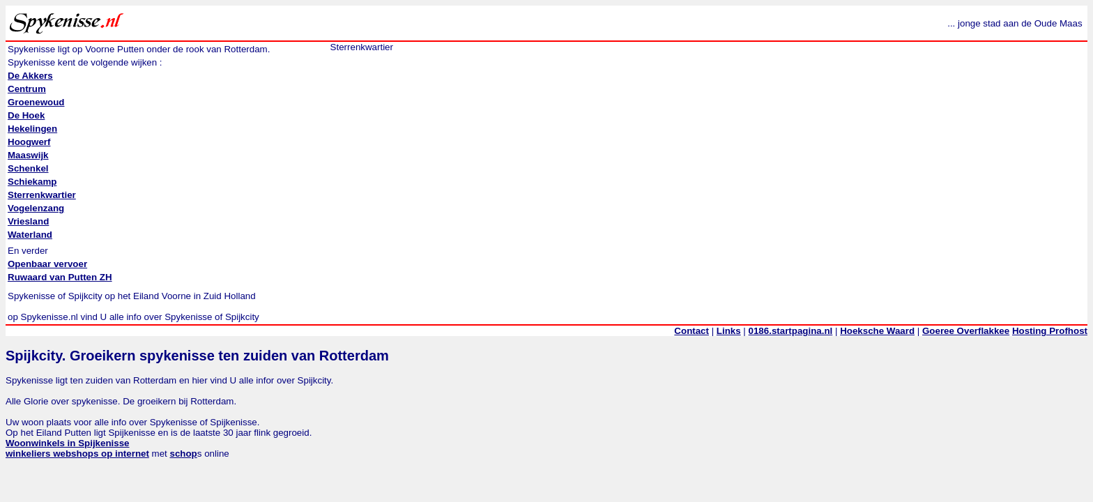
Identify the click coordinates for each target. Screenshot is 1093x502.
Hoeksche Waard (877, 331)
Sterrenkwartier (42, 195)
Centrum (27, 89)
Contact (691, 331)
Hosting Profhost (1049, 331)
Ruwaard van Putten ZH (60, 277)
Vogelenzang (36, 208)
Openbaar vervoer (47, 264)
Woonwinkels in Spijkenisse (68, 443)
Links (729, 331)
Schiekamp (32, 181)
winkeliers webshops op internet (77, 453)
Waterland (30, 234)
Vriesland (28, 221)
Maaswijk (28, 155)
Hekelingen (32, 128)
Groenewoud (36, 102)
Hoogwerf (29, 142)
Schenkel (28, 168)
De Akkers (30, 75)
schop (183, 453)
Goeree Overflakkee (965, 331)
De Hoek (26, 115)
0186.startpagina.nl (791, 331)
